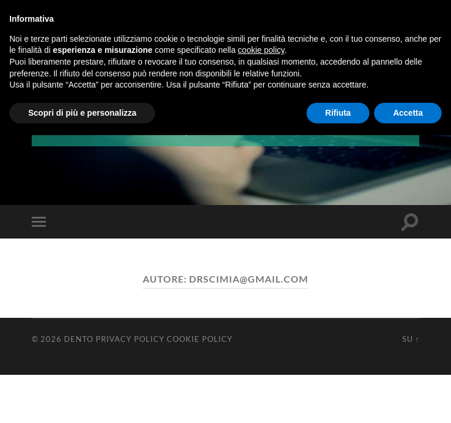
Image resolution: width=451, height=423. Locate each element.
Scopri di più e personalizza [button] (82, 113)
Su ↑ (410, 339)
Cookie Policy (200, 339)
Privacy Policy (130, 339)
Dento (78, 339)
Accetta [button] (408, 113)
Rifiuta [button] (338, 113)
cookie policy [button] (261, 50)
